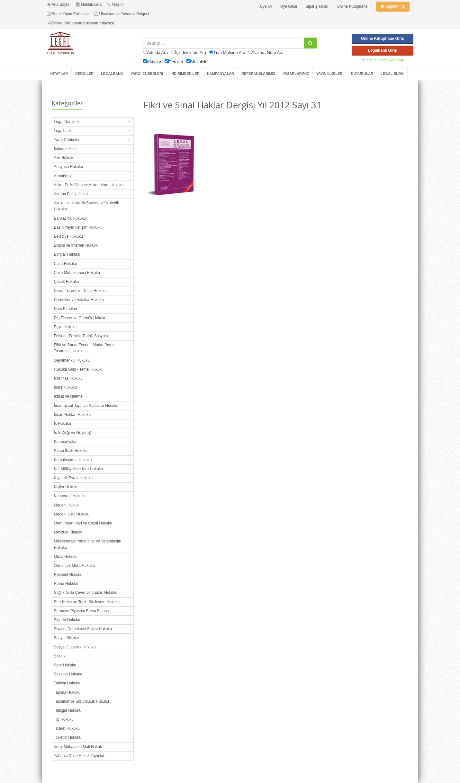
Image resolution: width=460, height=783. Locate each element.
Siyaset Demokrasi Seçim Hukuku (83, 629)
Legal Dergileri (66, 121)
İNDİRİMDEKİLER (184, 73)
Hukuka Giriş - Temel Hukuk (78, 369)
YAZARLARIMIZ (296, 73)
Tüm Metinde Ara (229, 52)
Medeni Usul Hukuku (72, 514)
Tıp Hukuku (64, 719)
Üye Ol (266, 6)
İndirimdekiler (65, 148)
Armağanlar (64, 176)
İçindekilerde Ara (190, 52)
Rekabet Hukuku (68, 574)
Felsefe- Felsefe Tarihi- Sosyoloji (82, 336)
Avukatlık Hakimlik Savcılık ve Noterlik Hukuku (86, 206)
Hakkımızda (89, 4)
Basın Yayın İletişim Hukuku (78, 227)
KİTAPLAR (59, 73)
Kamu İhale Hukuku (71, 450)
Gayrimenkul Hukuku (72, 360)
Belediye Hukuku (68, 236)
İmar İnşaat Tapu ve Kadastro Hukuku (86, 405)
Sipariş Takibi (316, 6)
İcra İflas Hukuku (68, 378)
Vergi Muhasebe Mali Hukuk (78, 746)
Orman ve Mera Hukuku (74, 565)
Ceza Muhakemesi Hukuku (77, 272)
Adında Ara (157, 52)
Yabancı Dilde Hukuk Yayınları (80, 755)
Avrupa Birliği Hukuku (72, 194)
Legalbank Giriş (382, 50)
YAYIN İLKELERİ (330, 73)
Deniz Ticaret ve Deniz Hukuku (80, 290)
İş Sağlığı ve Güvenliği (73, 432)
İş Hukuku (62, 423)
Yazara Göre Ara (268, 52)
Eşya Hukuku (65, 327)
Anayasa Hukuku (68, 166)
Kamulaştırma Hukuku (73, 460)
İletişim (115, 4)
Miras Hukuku (65, 556)
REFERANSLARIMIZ (258, 73)
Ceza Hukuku (65, 263)
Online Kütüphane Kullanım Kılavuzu (80, 23)
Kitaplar (154, 61)
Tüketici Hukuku (67, 737)
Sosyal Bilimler (66, 638)
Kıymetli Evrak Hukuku (73, 478)
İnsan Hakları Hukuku (72, 414)
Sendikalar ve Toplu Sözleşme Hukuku (87, 602)
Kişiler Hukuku (66, 487)
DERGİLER (84, 73)
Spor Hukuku (65, 665)
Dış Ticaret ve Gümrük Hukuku (80, 318)
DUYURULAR (362, 73)
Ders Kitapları (65, 308)
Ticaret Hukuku (67, 728)
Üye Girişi (288, 6)
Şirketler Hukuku (68, 674)
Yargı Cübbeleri (67, 139)
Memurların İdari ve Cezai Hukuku (83, 523)
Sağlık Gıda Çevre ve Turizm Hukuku (85, 592)
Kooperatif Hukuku (70, 496)
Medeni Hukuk (66, 505)
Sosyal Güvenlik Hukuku (75, 647)
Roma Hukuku (66, 583)
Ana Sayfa (58, 4)
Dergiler (176, 61)
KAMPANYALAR (220, 73)
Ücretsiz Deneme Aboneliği (382, 60)
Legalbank (63, 130)
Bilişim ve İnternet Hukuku (76, 245)
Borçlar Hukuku (67, 254)
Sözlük (60, 656)
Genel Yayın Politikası (68, 14)
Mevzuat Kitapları (69, 532)
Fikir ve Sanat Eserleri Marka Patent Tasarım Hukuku (85, 348)
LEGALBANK (112, 73)
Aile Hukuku (64, 157)
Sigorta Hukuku (67, 620)
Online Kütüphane (352, 6)
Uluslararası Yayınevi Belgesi (122, 14)
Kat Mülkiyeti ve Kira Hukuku (78, 469)
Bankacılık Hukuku (70, 218)
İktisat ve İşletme (68, 396)
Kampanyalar (65, 441)
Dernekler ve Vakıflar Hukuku (79, 299)
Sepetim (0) (392, 6)
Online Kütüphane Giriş (382, 38)
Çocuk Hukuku (66, 281)
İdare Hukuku (65, 387)
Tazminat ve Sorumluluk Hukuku (81, 701)
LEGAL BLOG (392, 73)
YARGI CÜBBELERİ (147, 73)
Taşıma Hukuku (67, 692)
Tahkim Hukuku (67, 683)
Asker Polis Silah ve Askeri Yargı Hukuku (89, 185)
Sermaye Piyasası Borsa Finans (81, 611)
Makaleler (200, 61)
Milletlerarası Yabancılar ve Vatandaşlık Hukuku (87, 544)
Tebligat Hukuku (67, 710)
